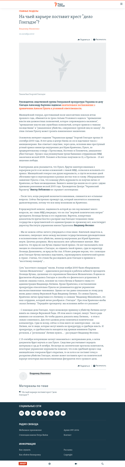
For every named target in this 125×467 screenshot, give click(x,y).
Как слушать (24, 450)
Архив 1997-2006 (71, 430)
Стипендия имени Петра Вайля (33, 435)
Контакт (67, 435)
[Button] (84, 39)
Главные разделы (28, 11)
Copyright (68, 455)
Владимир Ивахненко (29, 29)
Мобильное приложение (30, 430)
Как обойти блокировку (30, 455)
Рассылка (68, 450)
